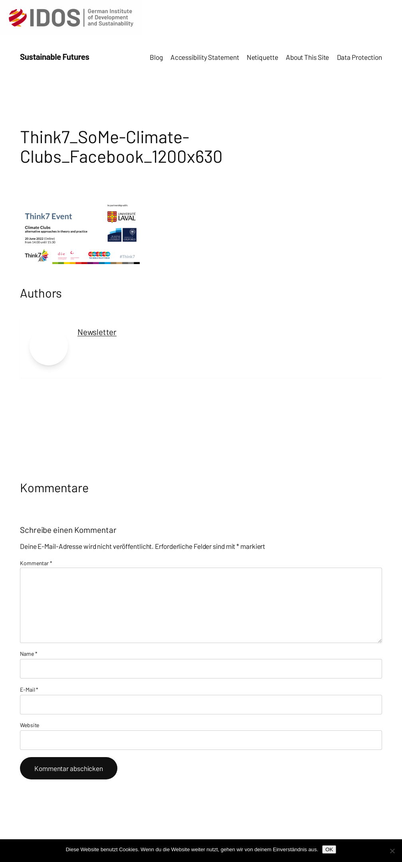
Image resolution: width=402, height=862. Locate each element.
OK (329, 849)
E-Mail (29, 689)
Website (29, 725)
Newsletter (97, 332)
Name (28, 653)
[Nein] (392, 851)
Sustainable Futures (54, 56)
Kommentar (36, 563)
